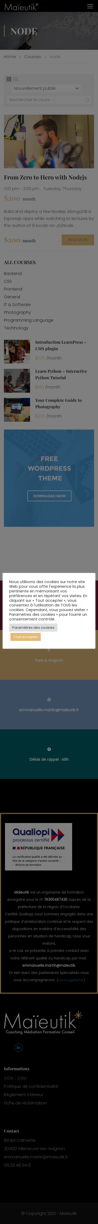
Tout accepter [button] (26, 636)
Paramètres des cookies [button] (33, 627)
